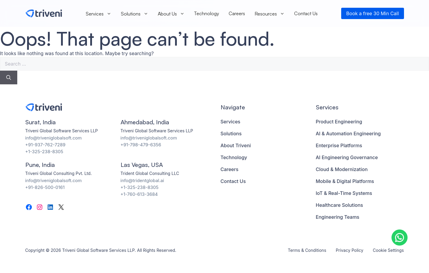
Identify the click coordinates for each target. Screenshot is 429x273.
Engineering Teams (337, 217)
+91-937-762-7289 (45, 145)
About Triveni (236, 145)
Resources (270, 14)
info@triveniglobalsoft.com (53, 138)
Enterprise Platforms (339, 145)
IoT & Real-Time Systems (344, 193)
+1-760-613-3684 (139, 194)
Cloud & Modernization (342, 169)
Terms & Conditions (307, 250)
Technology (206, 13)
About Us (171, 14)
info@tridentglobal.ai (142, 180)
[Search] (8, 77)
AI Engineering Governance (347, 157)
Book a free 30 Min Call (372, 13)
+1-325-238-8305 (44, 151)
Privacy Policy (350, 250)
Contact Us (306, 13)
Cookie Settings (388, 250)
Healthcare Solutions (339, 205)
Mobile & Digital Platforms (345, 181)
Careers (237, 13)
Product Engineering (339, 122)
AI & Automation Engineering (348, 133)
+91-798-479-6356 (141, 145)
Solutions (134, 14)
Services (98, 14)
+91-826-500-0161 (45, 187)
